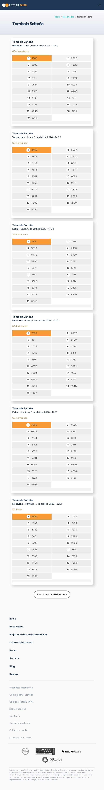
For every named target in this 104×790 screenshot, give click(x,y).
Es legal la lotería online (21, 701)
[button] (100, 5)
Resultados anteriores (52, 594)
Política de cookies (19, 730)
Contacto (14, 716)
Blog (12, 666)
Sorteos (14, 658)
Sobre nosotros (17, 708)
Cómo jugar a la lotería (21, 694)
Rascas (13, 674)
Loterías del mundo (21, 642)
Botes (13, 650)
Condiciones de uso (20, 723)
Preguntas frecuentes (21, 687)
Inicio (57, 17)
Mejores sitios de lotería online (28, 634)
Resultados (68, 17)
